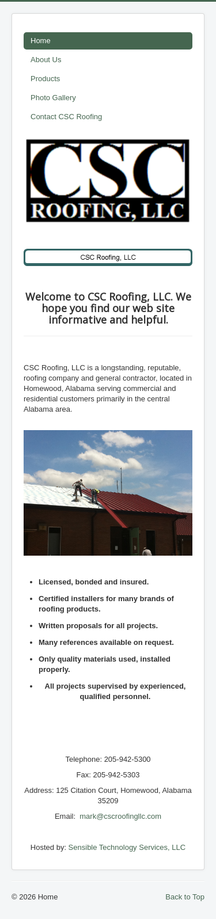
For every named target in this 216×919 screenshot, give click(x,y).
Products (45, 78)
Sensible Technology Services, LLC (127, 847)
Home (41, 40)
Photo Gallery (53, 97)
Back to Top (184, 897)
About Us (46, 59)
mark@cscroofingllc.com (120, 816)
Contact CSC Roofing (66, 116)
